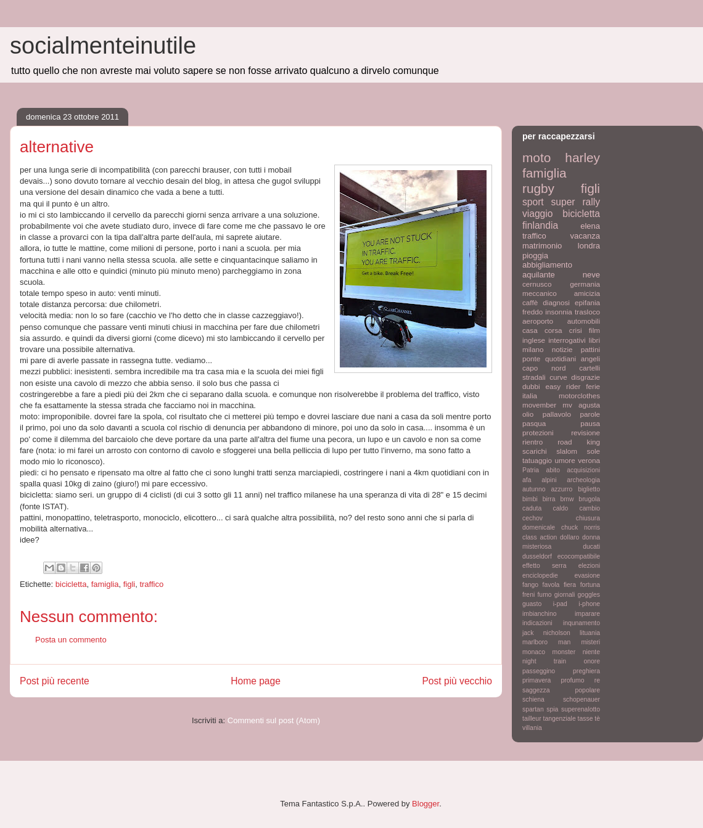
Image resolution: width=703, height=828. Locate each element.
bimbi (530, 499)
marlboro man (546, 642)
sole (593, 451)
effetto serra (544, 565)
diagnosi (556, 302)
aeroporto (537, 321)
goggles (589, 594)
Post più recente (54, 681)
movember (539, 405)
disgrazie (585, 377)
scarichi (534, 451)
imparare (587, 613)
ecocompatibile (578, 556)
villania (532, 727)
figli (129, 584)
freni (528, 594)
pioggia (535, 255)
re (597, 680)
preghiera (586, 671)
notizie (562, 349)
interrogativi (566, 340)
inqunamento (581, 623)
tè (597, 718)
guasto (531, 604)
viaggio (537, 213)
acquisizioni (583, 470)
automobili (583, 321)
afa (526, 480)
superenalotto (580, 709)
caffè (530, 302)
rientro (532, 442)
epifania (587, 302)
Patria (530, 470)
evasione (587, 575)
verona (589, 460)
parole (590, 414)
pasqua (534, 423)
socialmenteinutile (103, 46)
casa (530, 330)
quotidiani (560, 359)
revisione (585, 432)
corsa (553, 330)
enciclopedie (540, 575)
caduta (531, 508)
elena (590, 226)
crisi (575, 330)
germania (585, 284)
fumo (544, 594)
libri (594, 340)
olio (527, 414)
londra (589, 245)
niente (591, 652)
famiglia (105, 584)
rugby (538, 188)
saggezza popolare (561, 690)
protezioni (538, 432)
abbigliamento (547, 264)
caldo (560, 508)
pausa (590, 423)
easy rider (562, 386)
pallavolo (557, 414)
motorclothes (579, 395)
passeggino (538, 671)
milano (532, 349)
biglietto (589, 489)
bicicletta (71, 584)
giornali (564, 594)
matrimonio (542, 245)
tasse (585, 718)
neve (591, 274)
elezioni (589, 565)
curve (558, 377)
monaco (533, 652)
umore (565, 460)
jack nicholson (546, 632)
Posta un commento (71, 639)
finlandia (540, 225)
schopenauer (581, 699)
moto (536, 157)
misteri (590, 642)
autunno (534, 489)
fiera (570, 584)
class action (539, 537)
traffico (151, 584)
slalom (566, 451)
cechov (532, 518)
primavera (536, 680)
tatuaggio (537, 460)
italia (529, 395)
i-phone (589, 604)
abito (553, 470)
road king (578, 442)
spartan (533, 709)
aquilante (538, 274)
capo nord (543, 368)
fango (530, 584)
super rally (575, 202)
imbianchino (539, 613)
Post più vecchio (457, 681)
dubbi (531, 386)
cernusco (536, 284)
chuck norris (580, 527)
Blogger (425, 803)
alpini (548, 480)
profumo (572, 680)
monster (564, 652)
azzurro (562, 489)
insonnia (558, 312)
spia (552, 709)
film (594, 330)
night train (544, 661)
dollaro (569, 537)
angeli (590, 359)
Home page (256, 681)
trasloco (587, 312)
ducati (591, 546)
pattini (590, 349)
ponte (531, 359)
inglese (533, 340)
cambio (590, 508)
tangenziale (559, 718)
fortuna (590, 584)
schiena (533, 699)
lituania (590, 632)
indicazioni (537, 623)
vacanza (585, 235)
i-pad (560, 604)
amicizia (587, 293)
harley (582, 157)
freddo (532, 312)
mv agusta (581, 405)
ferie (593, 386)
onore (591, 661)
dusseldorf (537, 556)
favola (551, 584)
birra (549, 499)
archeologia (583, 480)
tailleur (531, 718)
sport (533, 202)
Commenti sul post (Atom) (274, 720)
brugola (589, 499)
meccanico (539, 293)
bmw (567, 499)
